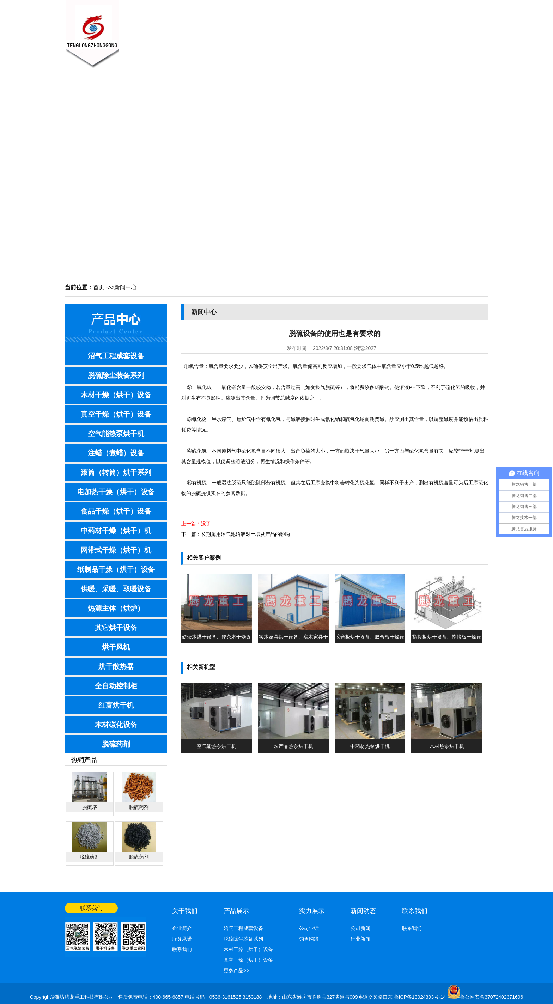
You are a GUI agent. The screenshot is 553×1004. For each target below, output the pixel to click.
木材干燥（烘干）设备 (116, 395)
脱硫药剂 (116, 744)
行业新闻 (360, 939)
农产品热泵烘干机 (293, 746)
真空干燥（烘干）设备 (116, 414)
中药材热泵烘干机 (370, 746)
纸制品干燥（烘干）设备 (116, 569)
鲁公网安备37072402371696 (491, 997)
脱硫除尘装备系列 (116, 375)
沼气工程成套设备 (116, 356)
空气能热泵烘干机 (116, 433)
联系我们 (407, 30)
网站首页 (478, 6)
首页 (98, 287)
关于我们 (195, 30)
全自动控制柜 (116, 686)
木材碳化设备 (116, 724)
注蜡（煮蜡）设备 (116, 453)
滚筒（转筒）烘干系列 (116, 472)
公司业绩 (371, 30)
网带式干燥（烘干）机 (116, 550)
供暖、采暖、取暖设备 (116, 589)
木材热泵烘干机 (447, 746)
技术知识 (301, 30)
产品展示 (266, 30)
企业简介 (182, 928)
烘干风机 (116, 647)
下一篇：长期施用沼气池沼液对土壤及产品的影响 (235, 534)
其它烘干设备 (116, 627)
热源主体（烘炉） (116, 608)
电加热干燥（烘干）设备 (116, 492)
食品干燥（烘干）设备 (116, 511)
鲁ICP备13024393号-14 (421, 997)
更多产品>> (236, 970)
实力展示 (311, 910)
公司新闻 (360, 928)
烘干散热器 (116, 666)
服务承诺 (182, 939)
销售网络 (336, 30)
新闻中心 (230, 30)
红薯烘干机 (116, 705)
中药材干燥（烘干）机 (116, 530)
